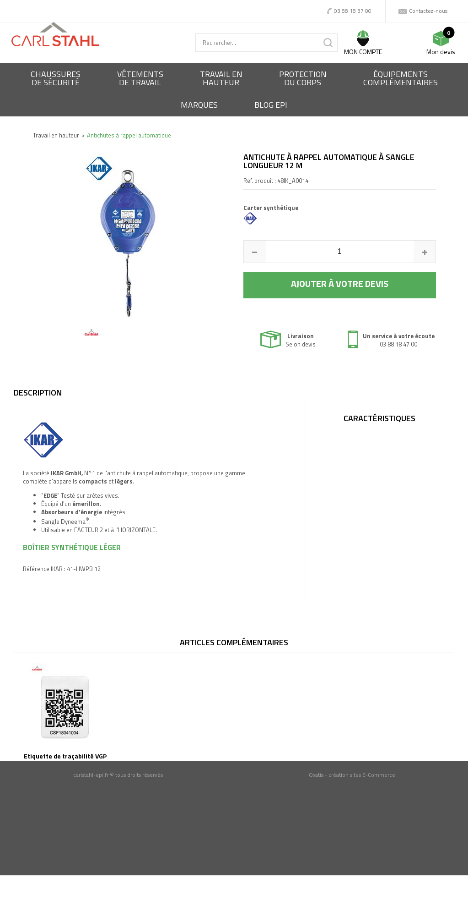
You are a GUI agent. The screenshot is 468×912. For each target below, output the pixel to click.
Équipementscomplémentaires (400, 78)
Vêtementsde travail (140, 78)
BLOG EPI (270, 105)
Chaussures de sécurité (56, 78)
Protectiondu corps (303, 78)
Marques (199, 105)
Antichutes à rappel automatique (129, 135)
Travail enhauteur (221, 78)
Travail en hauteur (56, 135)
